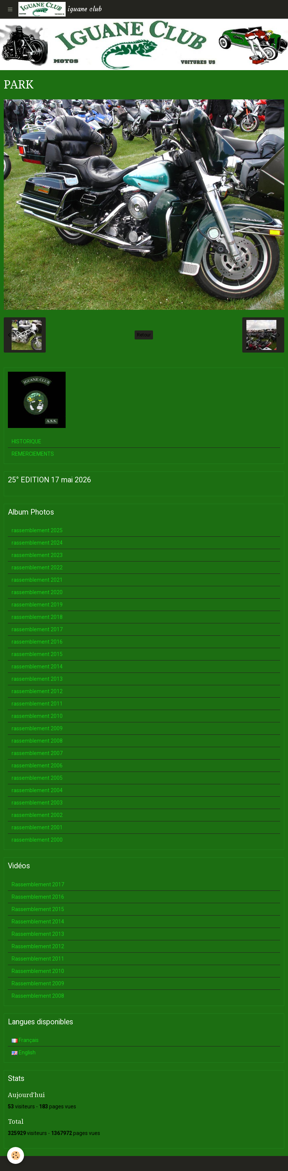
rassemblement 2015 (37, 654)
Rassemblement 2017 (38, 884)
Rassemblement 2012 (38, 946)
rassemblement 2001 (37, 827)
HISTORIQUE (26, 441)
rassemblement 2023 (37, 555)
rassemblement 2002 (37, 815)
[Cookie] (16, 1155)
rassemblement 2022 (37, 567)
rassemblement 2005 (37, 778)
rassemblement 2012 (37, 691)
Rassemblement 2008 (38, 996)
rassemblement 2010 (37, 716)
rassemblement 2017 (37, 629)
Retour (144, 335)
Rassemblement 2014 (38, 922)
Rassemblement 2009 (38, 983)
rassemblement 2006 (37, 766)
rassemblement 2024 (37, 543)
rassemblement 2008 (37, 741)
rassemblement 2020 (37, 592)
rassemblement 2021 (37, 580)
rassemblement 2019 (37, 605)
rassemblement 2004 (37, 790)
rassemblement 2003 (37, 803)
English (24, 1052)
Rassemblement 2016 (38, 897)
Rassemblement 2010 (38, 971)
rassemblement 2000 (37, 840)
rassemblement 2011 (37, 704)
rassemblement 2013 (37, 679)
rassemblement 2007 (37, 753)
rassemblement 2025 (37, 530)
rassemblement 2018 (37, 617)
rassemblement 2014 (37, 667)
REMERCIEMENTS (33, 454)
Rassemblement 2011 (38, 959)
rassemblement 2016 (37, 642)
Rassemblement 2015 (38, 909)
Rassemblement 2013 (38, 934)
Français (25, 1040)
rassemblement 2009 (37, 728)
